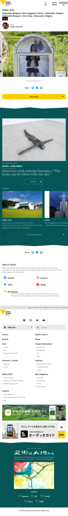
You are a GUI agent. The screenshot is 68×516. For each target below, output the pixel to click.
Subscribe (40, 378)
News (37, 339)
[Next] (63, 234)
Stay (38, 356)
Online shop (40, 334)
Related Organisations (11, 383)
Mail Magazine (41, 374)
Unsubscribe (41, 381)
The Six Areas (41, 347)
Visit (4, 343)
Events (5, 339)
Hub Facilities (41, 350)
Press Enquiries (9, 394)
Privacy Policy (41, 386)
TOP (3, 307)
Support (39, 360)
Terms (39, 383)
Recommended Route (11, 353)
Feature (25, 496)
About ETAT (7, 374)
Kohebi (39, 370)
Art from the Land (34, 234)
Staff (41, 501)
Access (5, 334)
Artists (6, 367)
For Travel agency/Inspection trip (14, 397)
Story (30, 501)
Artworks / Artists (8, 10)
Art (35, 496)
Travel (47, 496)
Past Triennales (9, 378)
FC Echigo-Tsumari (43, 367)
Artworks (23, 307)
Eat (38, 353)
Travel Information (43, 343)
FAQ (5, 400)
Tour (5, 350)
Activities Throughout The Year (14, 381)
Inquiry (5, 390)
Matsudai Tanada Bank (44, 364)
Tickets (6, 347)
